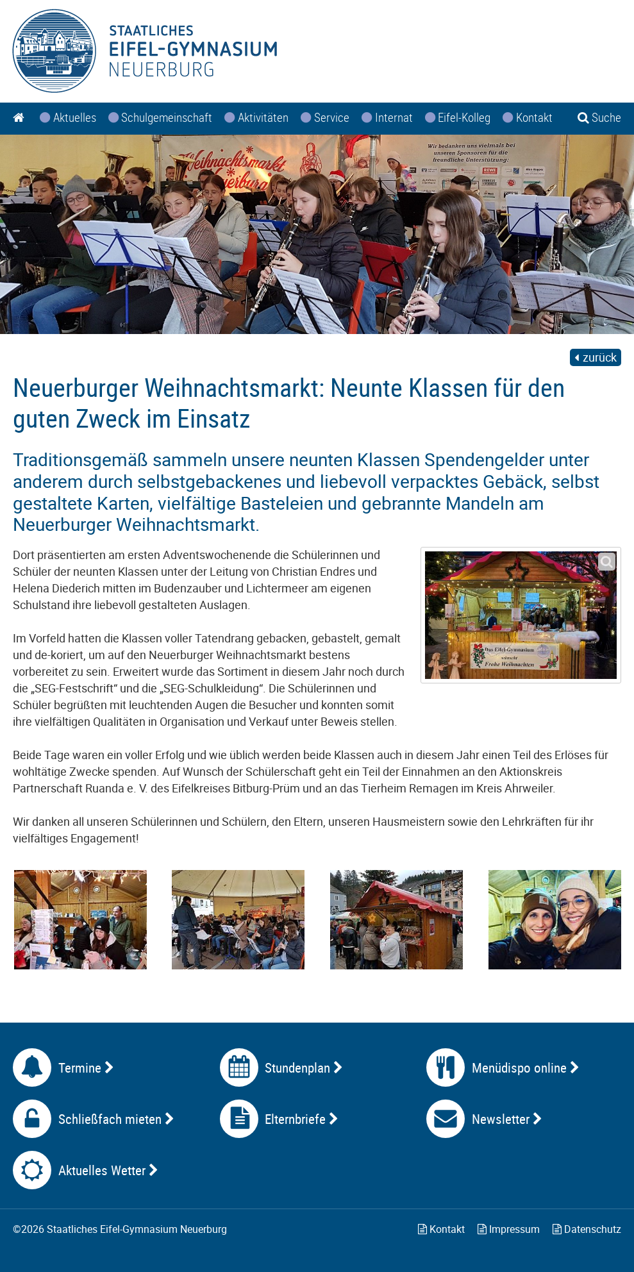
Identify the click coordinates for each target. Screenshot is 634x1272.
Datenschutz (587, 1229)
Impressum (509, 1229)
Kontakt (441, 1229)
